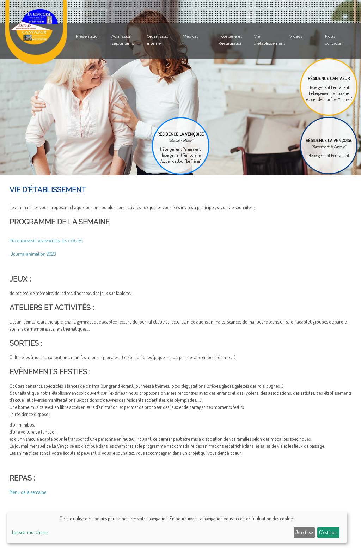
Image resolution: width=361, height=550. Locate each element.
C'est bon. (328, 532)
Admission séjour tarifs (122, 40)
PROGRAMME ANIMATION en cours (46, 240)
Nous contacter (334, 40)
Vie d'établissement (269, 40)
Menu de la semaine (28, 492)
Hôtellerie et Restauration (230, 40)
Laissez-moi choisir (30, 532)
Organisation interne (159, 40)
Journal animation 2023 (33, 254)
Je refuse (304, 532)
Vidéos (295, 36)
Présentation (88, 36)
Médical (190, 36)
